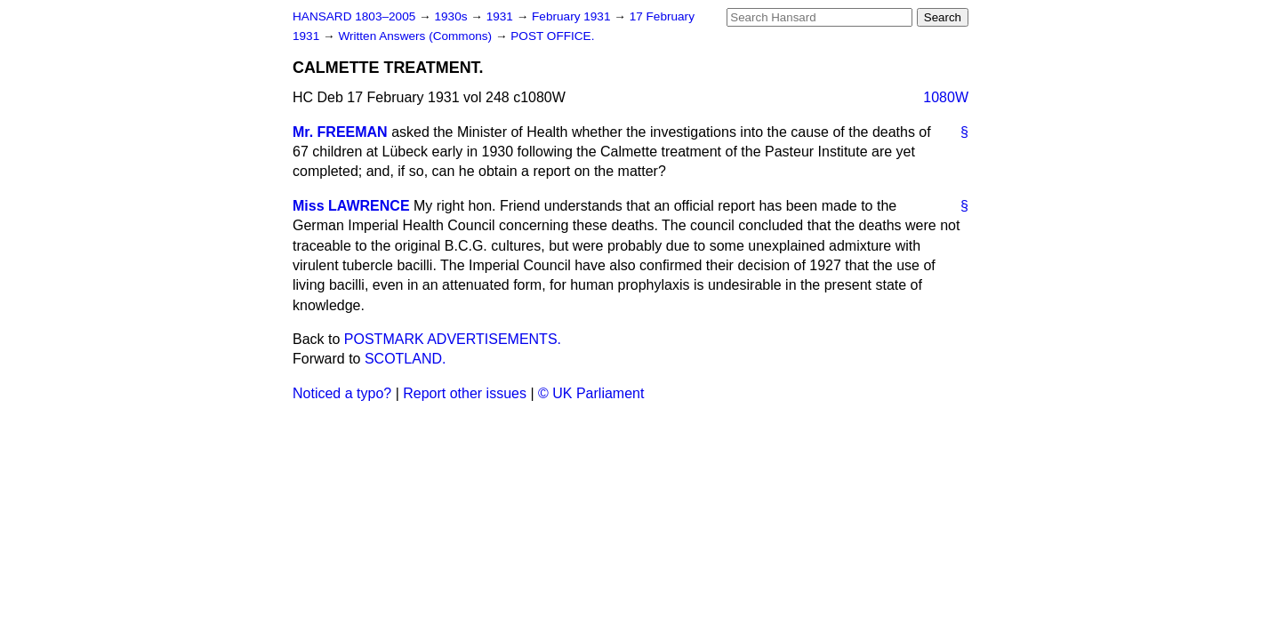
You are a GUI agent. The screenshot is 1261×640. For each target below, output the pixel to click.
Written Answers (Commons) (416, 36)
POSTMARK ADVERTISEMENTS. (452, 339)
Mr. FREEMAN (340, 132)
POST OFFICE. (552, 36)
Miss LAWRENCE (351, 205)
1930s (452, 16)
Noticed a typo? (342, 393)
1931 (501, 16)
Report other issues (464, 393)
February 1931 (573, 16)
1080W (945, 97)
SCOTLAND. (405, 358)
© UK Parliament (591, 393)
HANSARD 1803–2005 (354, 16)
